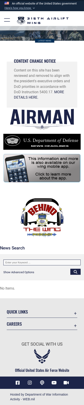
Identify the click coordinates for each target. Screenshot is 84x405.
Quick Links (17, 311)
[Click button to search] (75, 272)
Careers (14, 324)
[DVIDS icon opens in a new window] (66, 382)
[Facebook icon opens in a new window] (17, 382)
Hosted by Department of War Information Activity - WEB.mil (39, 397)
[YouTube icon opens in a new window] (54, 382)
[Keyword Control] (42, 262)
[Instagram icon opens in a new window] (29, 382)
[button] (20, 8)
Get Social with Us (42, 344)
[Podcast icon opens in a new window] (42, 382)
